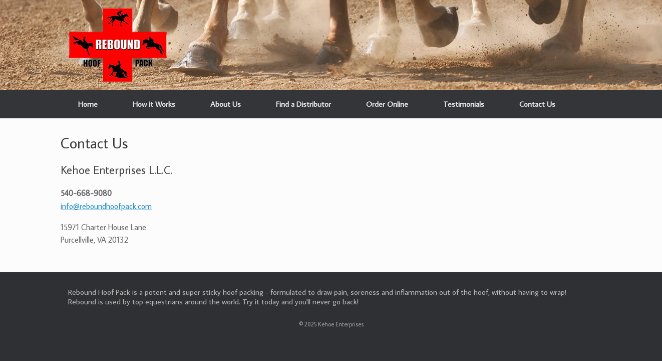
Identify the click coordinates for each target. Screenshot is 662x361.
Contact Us (537, 104)
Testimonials (463, 104)
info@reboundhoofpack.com (106, 206)
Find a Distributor (303, 104)
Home (88, 104)
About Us (225, 104)
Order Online (387, 104)
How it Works (154, 104)
